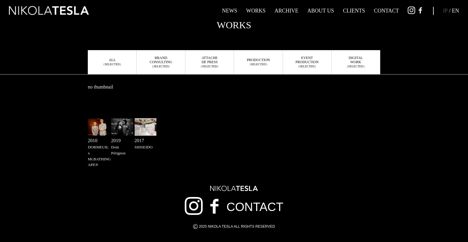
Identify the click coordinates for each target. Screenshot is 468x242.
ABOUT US (320, 11)
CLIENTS (354, 11)
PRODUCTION (258, 62)
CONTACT (386, 11)
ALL (112, 62)
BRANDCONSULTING (161, 62)
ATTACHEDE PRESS (209, 62)
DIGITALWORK (355, 62)
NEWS (229, 11)
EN (455, 11)
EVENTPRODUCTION (306, 62)
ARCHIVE (286, 11)
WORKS (256, 11)
